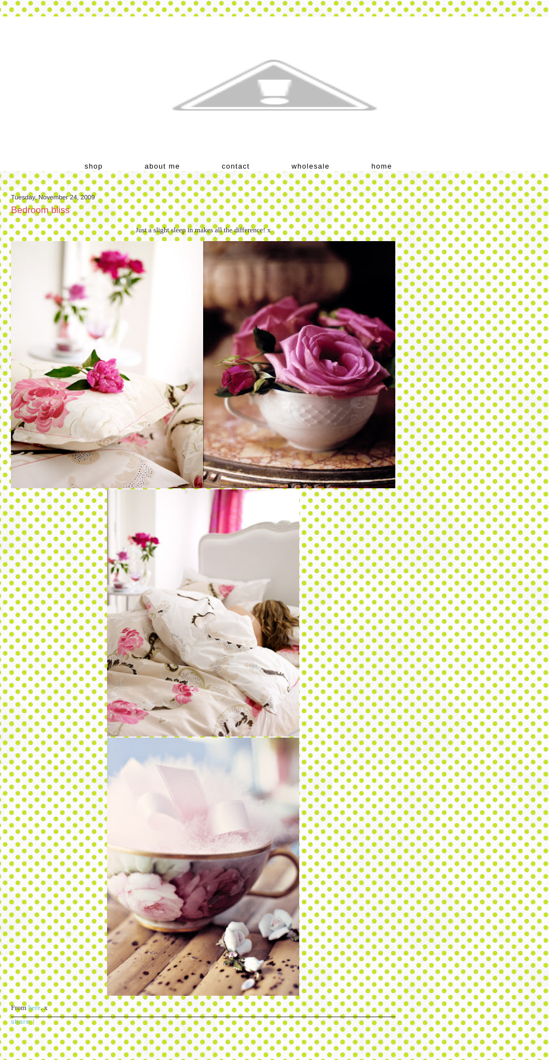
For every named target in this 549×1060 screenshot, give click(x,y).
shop (94, 166)
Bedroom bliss (40, 210)
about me (162, 166)
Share (20, 1021)
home (382, 166)
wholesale (311, 166)
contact (236, 166)
